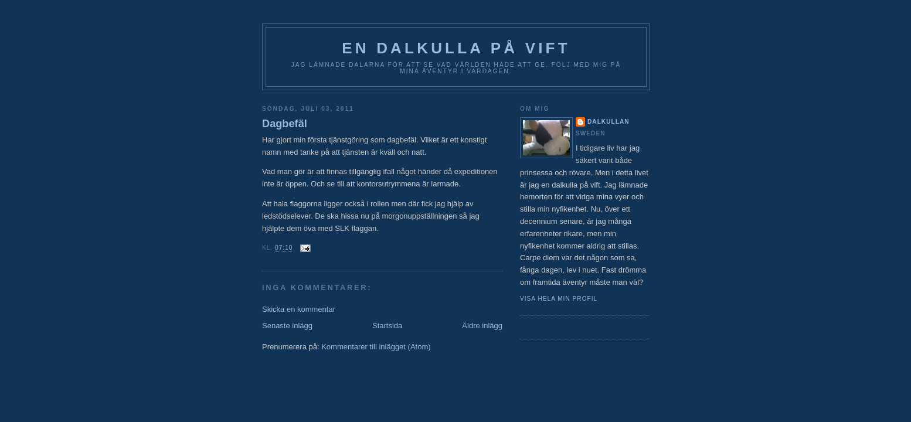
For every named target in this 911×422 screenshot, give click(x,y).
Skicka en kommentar (298, 309)
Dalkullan (608, 121)
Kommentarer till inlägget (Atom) (375, 346)
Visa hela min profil (558, 298)
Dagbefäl (284, 124)
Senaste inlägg (287, 325)
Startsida (387, 325)
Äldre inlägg (482, 325)
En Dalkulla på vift (456, 48)
